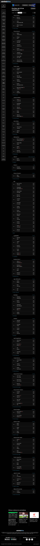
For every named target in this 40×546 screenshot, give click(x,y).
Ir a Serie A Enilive (14, 134)
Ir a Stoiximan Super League (16, 454)
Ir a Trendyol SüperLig (15, 371)
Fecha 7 (33, 173)
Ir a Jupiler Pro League (15, 486)
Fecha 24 (33, 259)
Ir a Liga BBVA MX (14, 256)
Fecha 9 (33, 15)
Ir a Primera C (14, 170)
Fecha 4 (33, 121)
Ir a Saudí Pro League (15, 434)
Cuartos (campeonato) (31, 156)
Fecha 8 (33, 473)
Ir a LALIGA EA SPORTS (15, 118)
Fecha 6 (33, 318)
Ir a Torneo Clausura (15, 28)
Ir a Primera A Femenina (15, 178)
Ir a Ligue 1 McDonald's (15, 292)
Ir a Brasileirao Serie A (15, 276)
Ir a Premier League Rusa (15, 470)
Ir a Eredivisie (14, 335)
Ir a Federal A (14, 162)
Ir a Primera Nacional (15, 63)
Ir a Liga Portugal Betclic (15, 355)
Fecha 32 (33, 31)
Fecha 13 (33, 409)
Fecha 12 (33, 389)
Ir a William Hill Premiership (16, 494)
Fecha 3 (33, 421)
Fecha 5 (33, 66)
